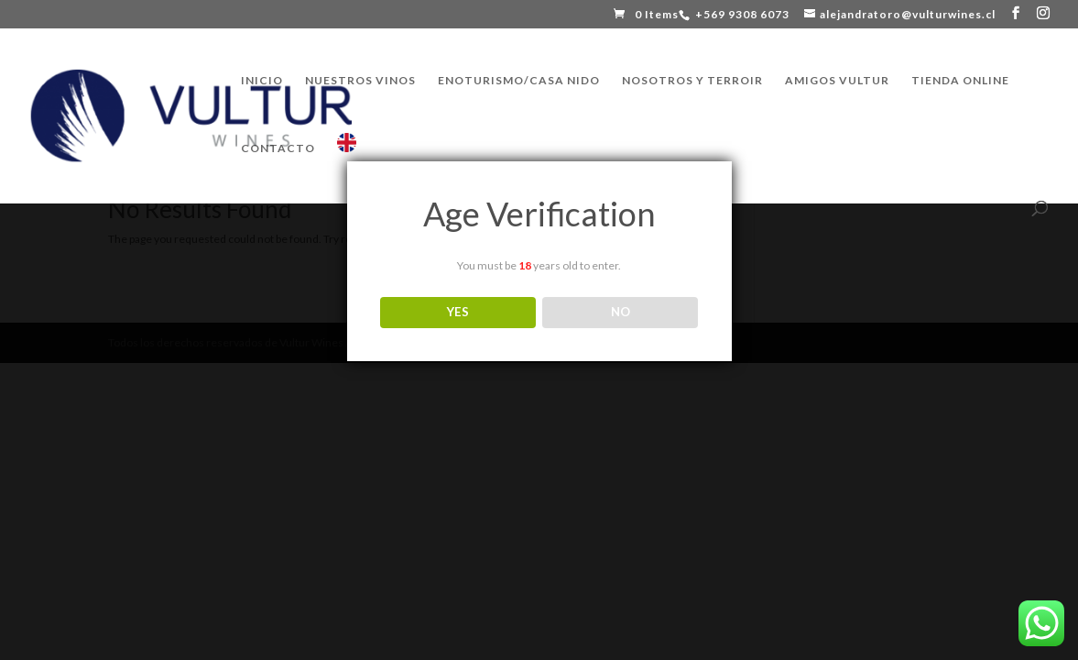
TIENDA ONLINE (960, 80)
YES (458, 311)
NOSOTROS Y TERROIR (692, 80)
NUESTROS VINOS (360, 80)
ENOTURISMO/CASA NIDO (519, 80)
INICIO (262, 80)
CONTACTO (278, 148)
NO (620, 311)
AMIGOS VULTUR (837, 80)
